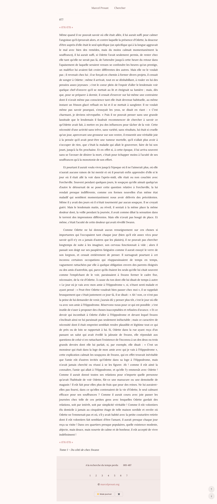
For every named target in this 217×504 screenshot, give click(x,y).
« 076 (62, 27)
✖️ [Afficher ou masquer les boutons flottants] (119, 494)
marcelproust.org (109, 484)
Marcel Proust (99, 8)
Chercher (120, 8)
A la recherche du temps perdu (102, 465)
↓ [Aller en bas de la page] (211, 496)
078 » (69, 27)
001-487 (127, 465)
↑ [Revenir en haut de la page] (211, 489)
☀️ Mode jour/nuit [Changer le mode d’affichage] (104, 494)
